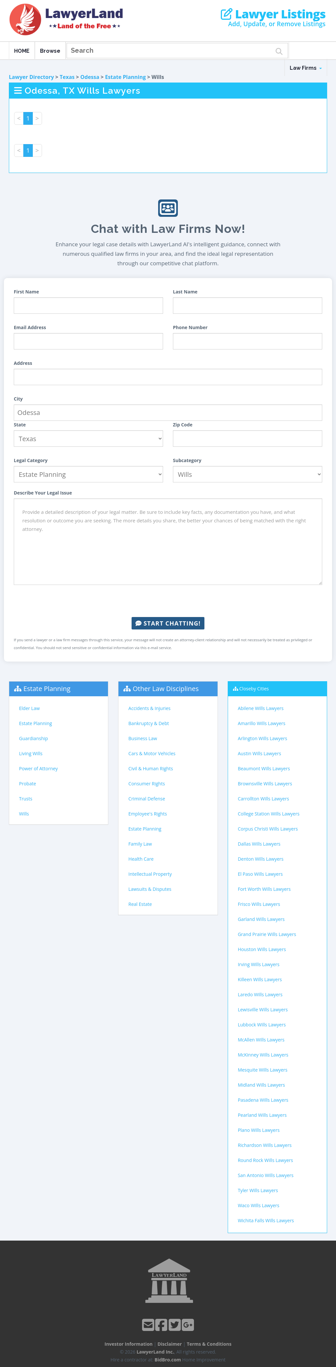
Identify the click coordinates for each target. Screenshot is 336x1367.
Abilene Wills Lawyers (261, 708)
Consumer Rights (146, 783)
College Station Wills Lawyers (269, 814)
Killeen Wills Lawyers (260, 979)
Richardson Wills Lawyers (265, 1145)
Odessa (89, 77)
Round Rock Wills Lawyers (265, 1160)
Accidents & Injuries (149, 708)
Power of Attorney (38, 768)
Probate (27, 783)
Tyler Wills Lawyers (258, 1190)
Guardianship (33, 738)
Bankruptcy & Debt (148, 723)
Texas (67, 77)
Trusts (25, 799)
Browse (50, 51)
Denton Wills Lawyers (261, 859)
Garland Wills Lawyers (261, 919)
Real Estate (140, 904)
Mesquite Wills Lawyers (262, 1070)
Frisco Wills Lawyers (259, 904)
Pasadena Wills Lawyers (263, 1100)
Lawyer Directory (31, 77)
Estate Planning (125, 77)
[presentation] (168, 601)
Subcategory (187, 460)
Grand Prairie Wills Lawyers (267, 934)
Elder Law (29, 708)
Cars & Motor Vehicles (151, 753)
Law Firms (306, 68)
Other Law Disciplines (166, 688)
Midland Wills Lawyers (261, 1085)
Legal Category (31, 460)
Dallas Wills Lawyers (259, 844)
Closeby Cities (254, 688)
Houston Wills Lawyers (262, 949)
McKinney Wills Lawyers (263, 1055)
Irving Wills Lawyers (259, 964)
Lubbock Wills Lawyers (262, 1024)
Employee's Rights (147, 814)
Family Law (140, 844)
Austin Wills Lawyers (259, 753)
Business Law (142, 738)
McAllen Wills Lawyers (261, 1040)
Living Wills (30, 753)
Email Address (30, 327)
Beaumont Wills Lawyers (264, 768)
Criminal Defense (146, 799)
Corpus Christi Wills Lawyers (268, 829)
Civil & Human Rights (150, 768)
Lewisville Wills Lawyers (263, 1009)
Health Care (141, 859)
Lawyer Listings (273, 14)
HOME (22, 51)
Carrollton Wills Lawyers (263, 799)
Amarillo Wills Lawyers (261, 723)
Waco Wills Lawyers (259, 1205)
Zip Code (183, 424)
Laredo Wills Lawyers (260, 994)
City (18, 399)
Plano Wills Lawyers (259, 1130)
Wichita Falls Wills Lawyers (266, 1220)
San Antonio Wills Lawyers (266, 1175)
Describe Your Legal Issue (43, 493)
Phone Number (190, 327)
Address (23, 363)
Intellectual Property (150, 874)
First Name (26, 292)
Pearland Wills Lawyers (262, 1115)
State (20, 424)
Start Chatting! (168, 623)
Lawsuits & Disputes (149, 889)
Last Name (185, 292)
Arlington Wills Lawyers (262, 738)
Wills (24, 814)
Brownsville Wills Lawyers (265, 783)
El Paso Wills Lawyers (260, 874)
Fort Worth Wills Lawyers (264, 889)
